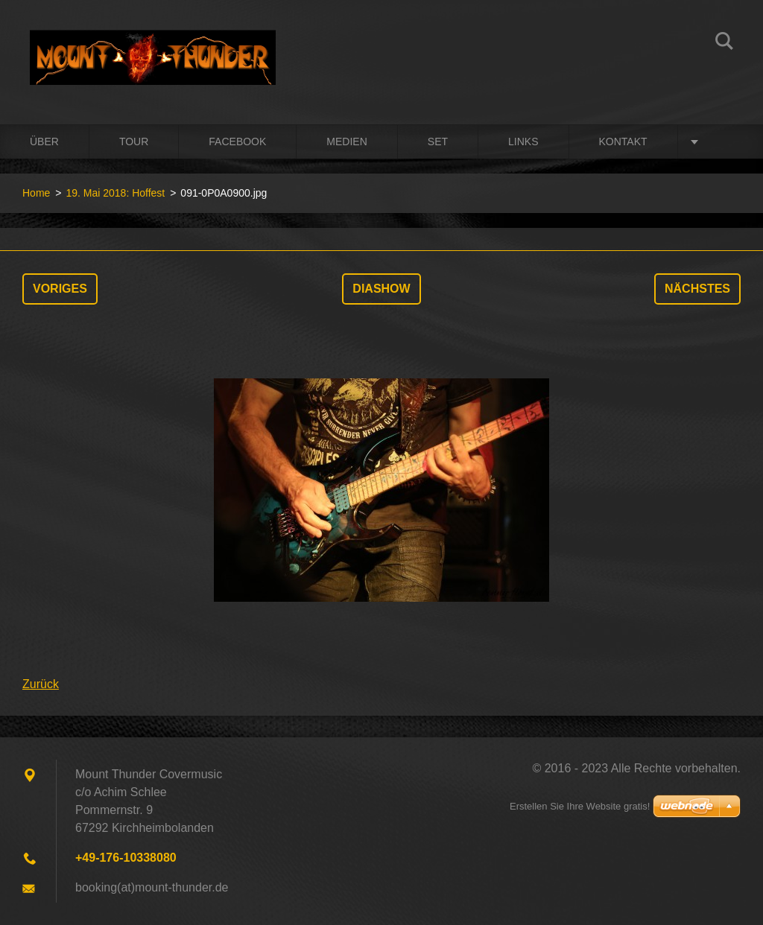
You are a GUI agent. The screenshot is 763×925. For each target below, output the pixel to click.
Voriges (60, 288)
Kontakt (623, 141)
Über (44, 141)
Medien (346, 141)
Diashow (381, 288)
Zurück (40, 684)
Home (36, 193)
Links (523, 141)
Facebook (237, 141)
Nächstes (697, 288)
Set (438, 141)
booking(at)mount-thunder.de (151, 887)
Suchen (724, 43)
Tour (133, 141)
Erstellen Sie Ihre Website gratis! (580, 806)
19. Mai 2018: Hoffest (115, 193)
